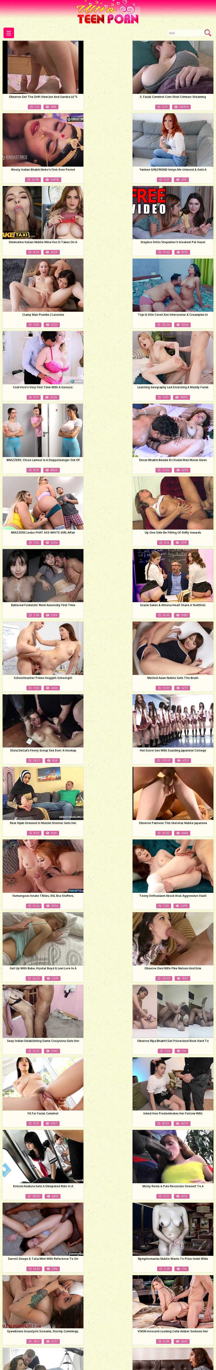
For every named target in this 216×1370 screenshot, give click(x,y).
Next (166, 1323)
